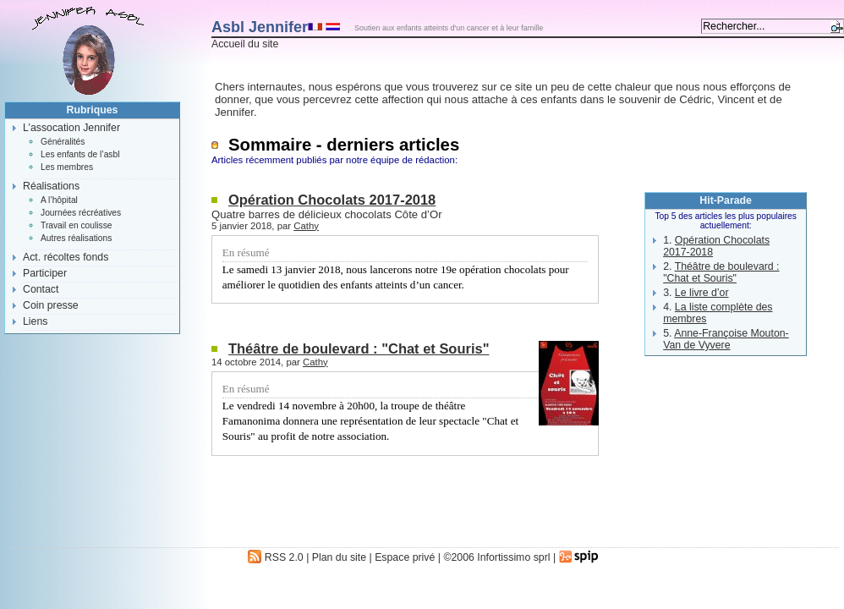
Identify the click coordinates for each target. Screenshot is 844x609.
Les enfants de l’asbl (80, 154)
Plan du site (339, 557)
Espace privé (405, 557)
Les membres (67, 167)
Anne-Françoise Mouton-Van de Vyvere (726, 339)
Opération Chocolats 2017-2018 (332, 199)
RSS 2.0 (275, 557)
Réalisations (51, 186)
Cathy (306, 226)
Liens (35, 321)
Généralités (63, 141)
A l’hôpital (59, 200)
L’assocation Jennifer (71, 128)
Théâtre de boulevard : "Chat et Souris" (358, 348)
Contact (40, 289)
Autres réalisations (76, 238)
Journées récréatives (81, 212)
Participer (45, 273)
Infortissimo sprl (513, 557)
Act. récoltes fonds (65, 257)
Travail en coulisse (76, 225)
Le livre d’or (702, 293)
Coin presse (51, 305)
